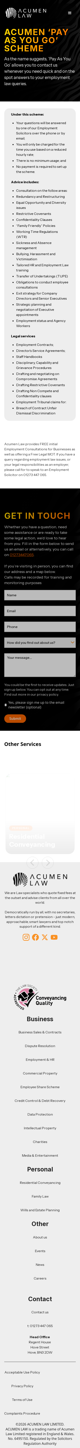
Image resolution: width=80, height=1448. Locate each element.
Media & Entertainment (40, 1155)
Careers (40, 1278)
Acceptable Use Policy (22, 1372)
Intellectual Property (40, 1128)
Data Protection (40, 1114)
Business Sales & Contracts (40, 1032)
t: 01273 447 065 (40, 1326)
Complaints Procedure (22, 1413)
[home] (24, 12)
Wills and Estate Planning (40, 1210)
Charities (40, 1142)
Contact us (40, 1312)
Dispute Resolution (40, 1046)
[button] (71, 13)
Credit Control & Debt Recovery (40, 1100)
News (40, 1264)
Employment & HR (40, 1059)
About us (40, 1237)
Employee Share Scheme (40, 1087)
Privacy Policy (22, 1386)
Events (40, 1251)
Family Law (40, 1196)
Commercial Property (40, 1073)
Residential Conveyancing (40, 1182)
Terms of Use (22, 1399)
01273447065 (22, 564)
